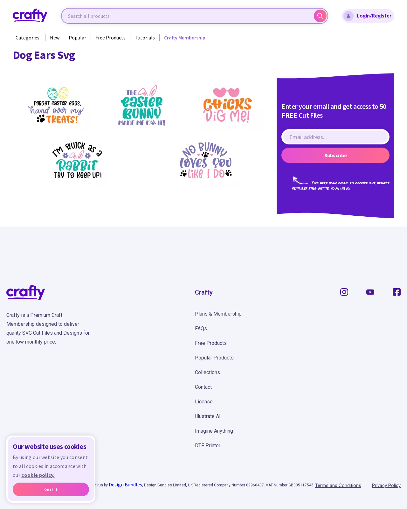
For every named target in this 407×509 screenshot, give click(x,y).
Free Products (110, 37)
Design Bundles (125, 484)
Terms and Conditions (338, 485)
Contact (203, 387)
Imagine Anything (214, 431)
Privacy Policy (386, 485)
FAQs (201, 328)
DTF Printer (207, 446)
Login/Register (367, 16)
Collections (207, 372)
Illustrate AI (208, 416)
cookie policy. (37, 475)
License (204, 402)
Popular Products (214, 358)
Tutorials (145, 37)
